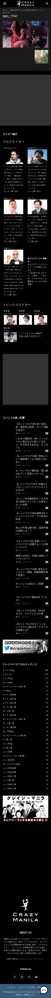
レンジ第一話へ (34, 191)
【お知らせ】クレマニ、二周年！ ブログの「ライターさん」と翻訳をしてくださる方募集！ (37, 278)
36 (47, 522)
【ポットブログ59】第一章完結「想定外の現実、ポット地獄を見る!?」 (32, 427)
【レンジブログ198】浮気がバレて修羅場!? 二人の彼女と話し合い (32, 459)
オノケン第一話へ (11, 191)
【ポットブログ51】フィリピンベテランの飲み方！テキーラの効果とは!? (32, 627)
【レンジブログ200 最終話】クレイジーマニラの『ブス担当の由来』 (32, 516)
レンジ (18, 465)
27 (47, 633)
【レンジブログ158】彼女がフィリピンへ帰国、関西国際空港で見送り (32, 572)
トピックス (11, 987)
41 (47, 477)
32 (47, 578)
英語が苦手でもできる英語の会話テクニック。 (27, 10)
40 (47, 508)
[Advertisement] (25, 100)
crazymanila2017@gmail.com (32, 959)
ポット (18, 433)
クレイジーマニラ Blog (26, 987)
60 (47, 433)
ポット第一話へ (10, 241)
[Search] (47, 3)
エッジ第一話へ (10, 294)
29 (47, 603)
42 (47, 465)
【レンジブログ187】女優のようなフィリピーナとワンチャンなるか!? (32, 487)
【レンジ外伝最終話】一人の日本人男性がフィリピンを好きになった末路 (32, 501)
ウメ (17, 550)
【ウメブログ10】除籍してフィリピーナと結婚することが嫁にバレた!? (32, 544)
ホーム (5, 10)
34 (47, 550)
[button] (4, 3)
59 (47, 451)
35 (47, 534)
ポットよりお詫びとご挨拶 (29, 583)
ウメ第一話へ (33, 241)
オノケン (19, 451)
